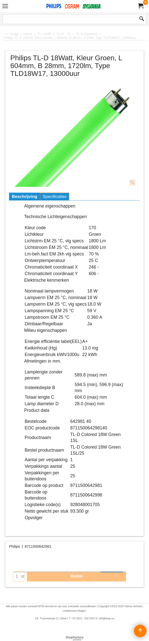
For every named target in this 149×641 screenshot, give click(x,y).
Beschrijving (24, 196)
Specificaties (54, 196)
